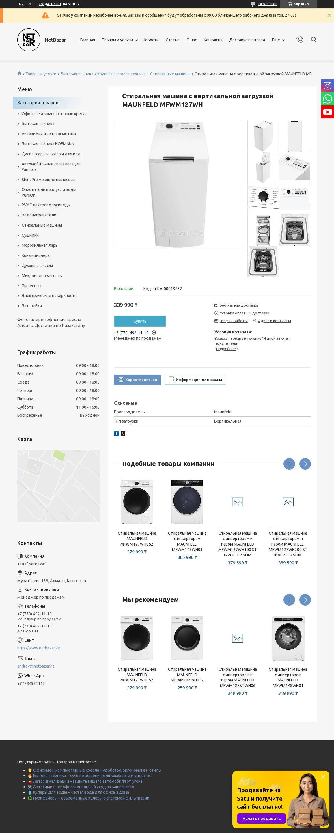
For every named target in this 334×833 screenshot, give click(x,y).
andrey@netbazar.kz (36, 666)
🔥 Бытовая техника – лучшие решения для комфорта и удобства (89, 775)
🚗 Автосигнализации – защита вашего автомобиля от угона (85, 781)
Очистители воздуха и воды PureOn (49, 192)
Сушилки (30, 235)
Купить (140, 321)
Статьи (173, 40)
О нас (191, 40)
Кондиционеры (36, 255)
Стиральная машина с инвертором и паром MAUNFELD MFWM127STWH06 (238, 677)
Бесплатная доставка (239, 305)
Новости (151, 40)
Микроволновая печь (42, 275)
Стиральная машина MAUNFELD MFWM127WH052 (137, 538)
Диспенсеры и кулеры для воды (52, 154)
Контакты (213, 40)
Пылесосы (31, 285)
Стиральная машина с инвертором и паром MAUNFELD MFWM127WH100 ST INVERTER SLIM (237, 544)
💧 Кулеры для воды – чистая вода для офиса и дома (78, 792)
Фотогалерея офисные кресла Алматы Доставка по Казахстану (51, 322)
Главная (87, 40)
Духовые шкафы (37, 265)
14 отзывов (267, 4)
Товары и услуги (117, 40)
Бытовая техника (77, 74)
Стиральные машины (170, 74)
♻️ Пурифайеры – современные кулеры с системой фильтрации (88, 798)
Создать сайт (50, 4)
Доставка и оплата (247, 40)
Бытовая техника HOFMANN (48, 143)
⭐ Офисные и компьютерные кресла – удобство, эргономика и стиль (94, 770)
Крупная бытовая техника (121, 74)
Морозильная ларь (40, 245)
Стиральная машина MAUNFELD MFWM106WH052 (187, 675)
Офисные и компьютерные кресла (54, 113)
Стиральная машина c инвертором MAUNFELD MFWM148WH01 (288, 677)
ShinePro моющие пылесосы (48, 179)
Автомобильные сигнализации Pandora (51, 167)
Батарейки (32, 305)
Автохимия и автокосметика (49, 133)
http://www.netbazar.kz (38, 648)
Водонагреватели (39, 215)
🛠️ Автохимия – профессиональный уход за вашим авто (80, 787)
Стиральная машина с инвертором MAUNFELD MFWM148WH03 (187, 541)
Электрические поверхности (49, 295)
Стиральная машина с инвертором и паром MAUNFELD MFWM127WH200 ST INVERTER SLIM (288, 544)
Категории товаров (37, 102)
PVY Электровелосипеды (46, 205)
